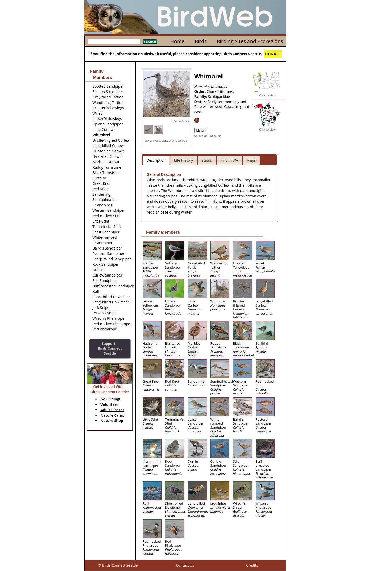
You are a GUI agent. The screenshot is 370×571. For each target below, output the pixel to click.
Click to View (267, 95)
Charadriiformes (220, 91)
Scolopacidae (219, 96)
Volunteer (109, 404)
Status (206, 160)
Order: (200, 91)
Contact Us (185, 565)
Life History (183, 160)
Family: (201, 96)
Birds (201, 41)
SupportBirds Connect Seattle (110, 348)
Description (156, 160)
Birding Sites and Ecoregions (250, 41)
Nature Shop (111, 420)
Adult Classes (112, 409)
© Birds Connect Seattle (118, 565)
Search (150, 41)
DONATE (272, 53)
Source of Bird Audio (208, 136)
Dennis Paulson (182, 121)
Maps (251, 160)
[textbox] (114, 41)
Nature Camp (112, 415)
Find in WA (229, 160)
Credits (252, 565)
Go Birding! (110, 399)
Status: (201, 101)
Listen (201, 130)
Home (177, 41)
